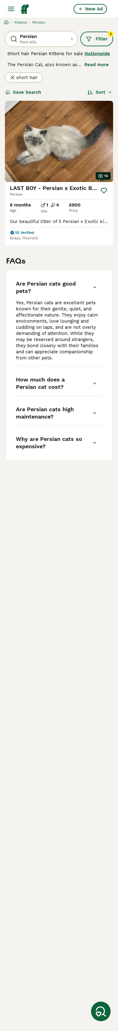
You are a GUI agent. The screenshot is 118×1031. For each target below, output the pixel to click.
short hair (24, 77)
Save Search (23, 92)
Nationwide (97, 53)
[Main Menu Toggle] (11, 9)
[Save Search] (101, 1011)
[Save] (104, 190)
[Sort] (100, 92)
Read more (96, 64)
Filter (99, 37)
